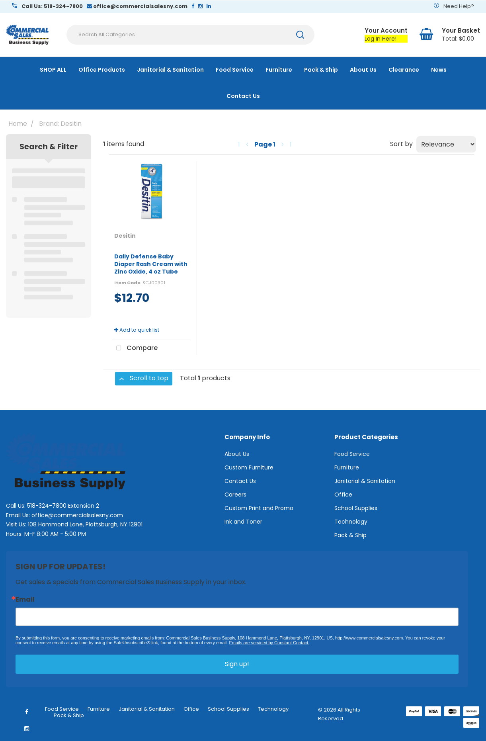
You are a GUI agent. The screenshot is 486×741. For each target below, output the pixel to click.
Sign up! (237, 664)
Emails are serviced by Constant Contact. (269, 642)
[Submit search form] (300, 34)
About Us (363, 70)
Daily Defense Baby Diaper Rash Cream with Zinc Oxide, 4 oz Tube (150, 264)
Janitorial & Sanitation (170, 70)
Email (25, 599)
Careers (235, 495)
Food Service (235, 70)
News (439, 70)
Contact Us (243, 96)
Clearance (403, 70)
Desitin (125, 236)
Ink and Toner (243, 522)
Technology (350, 522)
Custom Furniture (248, 467)
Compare (135, 348)
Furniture (278, 70)
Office (343, 495)
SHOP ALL (53, 70)
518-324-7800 (46, 506)
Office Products (101, 70)
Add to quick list (136, 330)
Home (17, 123)
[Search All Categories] (190, 35)
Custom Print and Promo (258, 508)
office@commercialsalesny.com (77, 515)
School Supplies (355, 508)
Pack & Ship (321, 70)
